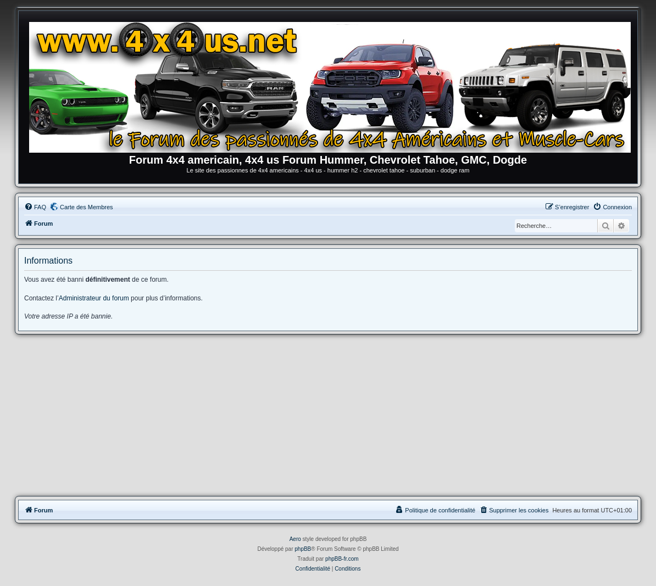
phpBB (302, 549)
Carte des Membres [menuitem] (86, 207)
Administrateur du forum (94, 298)
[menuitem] (35, 207)
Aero (295, 539)
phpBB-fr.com (342, 559)
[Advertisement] (328, 417)
